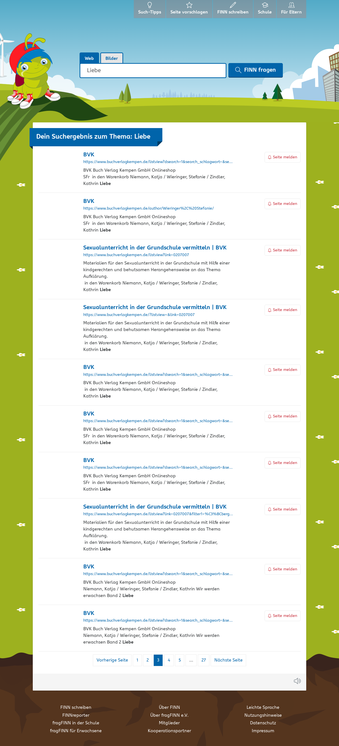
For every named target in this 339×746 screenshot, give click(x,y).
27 (205, 660)
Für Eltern (292, 10)
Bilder (111, 58)
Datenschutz (263, 723)
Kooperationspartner (169, 731)
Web (89, 58)
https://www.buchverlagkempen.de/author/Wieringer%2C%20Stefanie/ (148, 209)
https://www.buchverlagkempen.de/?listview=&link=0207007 (139, 315)
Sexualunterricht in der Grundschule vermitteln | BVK (154, 248)
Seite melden (282, 157)
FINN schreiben (75, 707)
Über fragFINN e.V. (169, 715)
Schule (265, 10)
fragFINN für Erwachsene (76, 731)
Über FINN (169, 707)
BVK (88, 154)
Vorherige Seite (112, 660)
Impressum (263, 731)
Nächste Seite (228, 660)
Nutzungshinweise (263, 715)
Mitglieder (169, 723)
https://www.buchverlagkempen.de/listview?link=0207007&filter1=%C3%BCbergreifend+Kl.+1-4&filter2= (158, 514)
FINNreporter (75, 715)
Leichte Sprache (263, 707)
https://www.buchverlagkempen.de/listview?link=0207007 (136, 255)
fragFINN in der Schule (75, 723)
